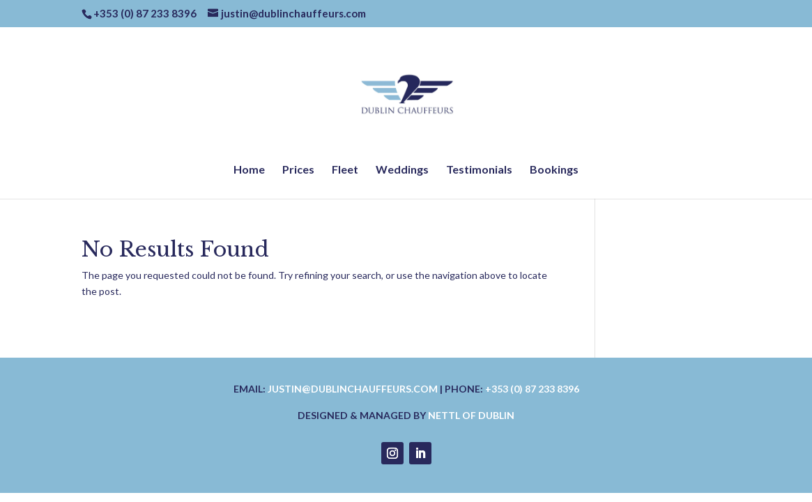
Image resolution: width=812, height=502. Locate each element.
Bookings (554, 170)
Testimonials (479, 170)
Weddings (402, 170)
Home (249, 170)
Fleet (345, 170)
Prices (298, 170)
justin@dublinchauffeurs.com (353, 389)
